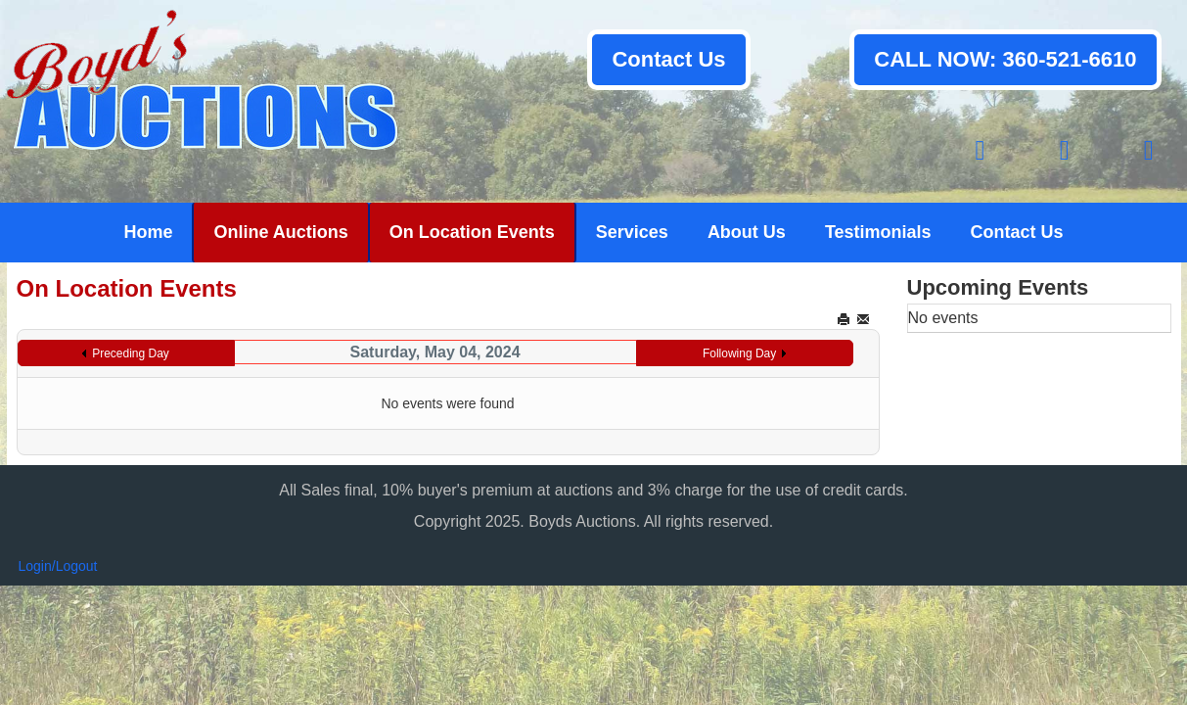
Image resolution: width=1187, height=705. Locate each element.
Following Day (739, 353)
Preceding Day (130, 353)
